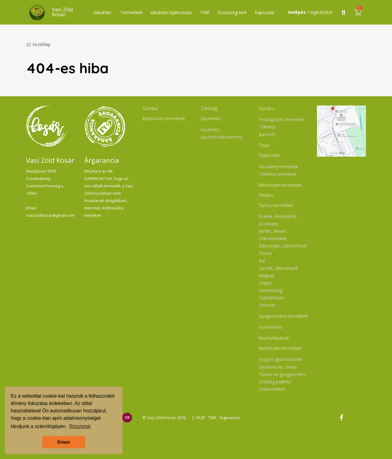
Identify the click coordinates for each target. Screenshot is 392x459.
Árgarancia (229, 417)
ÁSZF (200, 417)
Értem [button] (64, 442)
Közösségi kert (232, 12)
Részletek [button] (80, 426)
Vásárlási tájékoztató (171, 12)
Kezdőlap (38, 44)
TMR (204, 12)
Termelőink (131, 12)
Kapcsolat (264, 12)
